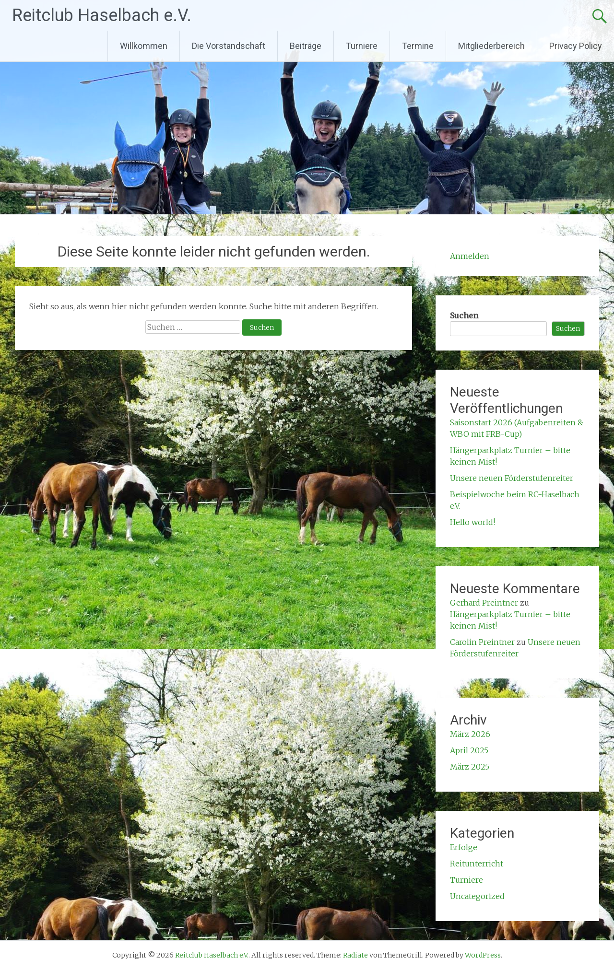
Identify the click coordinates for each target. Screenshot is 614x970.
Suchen (464, 315)
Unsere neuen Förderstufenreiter (511, 478)
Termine (418, 46)
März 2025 (469, 766)
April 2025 (469, 750)
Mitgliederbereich (491, 46)
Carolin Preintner (482, 642)
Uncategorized (477, 896)
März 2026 (470, 734)
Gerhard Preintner (484, 603)
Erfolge (463, 847)
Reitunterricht (476, 863)
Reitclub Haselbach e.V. (101, 15)
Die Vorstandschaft (228, 46)
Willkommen (143, 46)
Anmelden (469, 256)
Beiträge (305, 46)
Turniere (362, 46)
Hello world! (472, 522)
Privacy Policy (575, 46)
